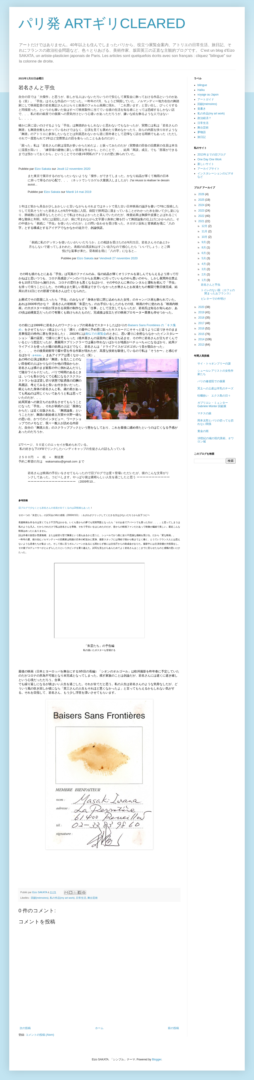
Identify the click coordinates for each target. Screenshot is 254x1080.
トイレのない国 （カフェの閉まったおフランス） (218, 292)
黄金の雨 (203, 431)
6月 (204, 253)
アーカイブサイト (208, 168)
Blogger (156, 1059)
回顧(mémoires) (40, 897)
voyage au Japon (207, 94)
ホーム (99, 1028)
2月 (204, 274)
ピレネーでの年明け (213, 298)
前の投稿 (173, 1028)
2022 (201, 216)
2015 (201, 334)
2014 (201, 339)
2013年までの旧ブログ (211, 154)
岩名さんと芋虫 (210, 284)
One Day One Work (209, 159)
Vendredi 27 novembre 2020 (118, 258)
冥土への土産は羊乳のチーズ (215, 388)
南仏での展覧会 (95, 333)
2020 (201, 307)
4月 (204, 264)
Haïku (201, 90)
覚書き (201, 108)
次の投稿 (25, 1028)
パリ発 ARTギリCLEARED (101, 23)
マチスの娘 (204, 413)
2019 (201, 312)
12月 (205, 226)
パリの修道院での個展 (211, 381)
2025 (201, 199)
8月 (204, 247)
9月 (204, 242)
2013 (201, 344)
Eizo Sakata (43, 168)
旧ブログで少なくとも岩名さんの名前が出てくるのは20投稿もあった (54, 508)
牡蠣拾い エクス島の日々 (214, 395)
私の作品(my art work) (62, 897)
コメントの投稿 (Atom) (40, 1034)
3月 (204, 269)
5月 (204, 258)
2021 (201, 221)
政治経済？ (204, 118)
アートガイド (205, 99)
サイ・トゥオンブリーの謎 (214, 363)
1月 (204, 280)
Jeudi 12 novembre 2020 (73, 168)
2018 (201, 317)
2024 (201, 205)
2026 (201, 194)
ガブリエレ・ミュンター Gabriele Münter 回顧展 (212, 404)
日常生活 (81, 897)
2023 (201, 210)
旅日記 (201, 137)
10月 (205, 237)
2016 (201, 328)
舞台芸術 (93, 897)
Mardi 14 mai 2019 (78, 192)
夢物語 (201, 132)
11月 (205, 231)
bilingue (202, 85)
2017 (201, 323)
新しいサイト (205, 164)
